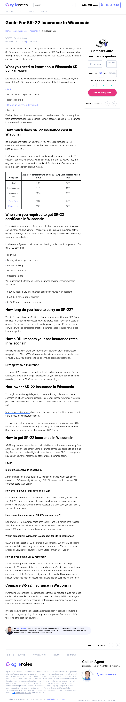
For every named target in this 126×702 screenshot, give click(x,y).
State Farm (13, 201)
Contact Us (45, 11)
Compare (10, 11)
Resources (21, 11)
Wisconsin (34, 31)
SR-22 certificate (50, 563)
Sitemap (111, 701)
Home (8, 31)
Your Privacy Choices (21, 693)
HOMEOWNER (94, 80)
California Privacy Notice (56, 699)
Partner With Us (39, 655)
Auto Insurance (20, 31)
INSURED (104, 80)
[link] (110, 5)
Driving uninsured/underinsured (22, 105)
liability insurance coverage (46, 281)
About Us (33, 11)
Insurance (21, 655)
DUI (9, 89)
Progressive (13, 206)
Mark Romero (21, 628)
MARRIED (112, 80)
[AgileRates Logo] (16, 5)
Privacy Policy (65, 688)
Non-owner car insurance (17, 412)
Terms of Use (84, 701)
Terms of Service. (50, 688)
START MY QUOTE (102, 92)
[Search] (54, 5)
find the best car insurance (25, 618)
